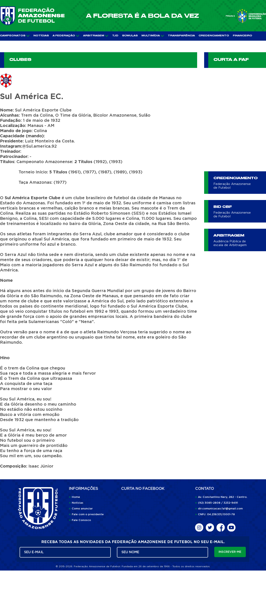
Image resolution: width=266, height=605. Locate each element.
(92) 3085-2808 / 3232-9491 (216, 503)
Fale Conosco (80, 520)
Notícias (76, 503)
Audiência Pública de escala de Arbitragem (230, 243)
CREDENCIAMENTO (214, 36)
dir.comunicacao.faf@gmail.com (219, 508)
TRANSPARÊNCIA (181, 36)
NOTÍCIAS (41, 36)
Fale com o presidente (86, 514)
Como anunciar (81, 508)
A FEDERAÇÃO (66, 35)
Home (74, 497)
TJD (115, 36)
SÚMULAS (130, 36)
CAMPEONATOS (15, 35)
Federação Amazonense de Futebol (232, 185)
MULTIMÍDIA (152, 35)
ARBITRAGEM (95, 35)
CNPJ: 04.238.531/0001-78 (215, 514)
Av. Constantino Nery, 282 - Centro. (221, 497)
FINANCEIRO (242, 36)
